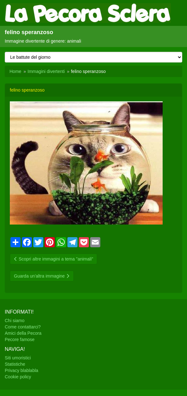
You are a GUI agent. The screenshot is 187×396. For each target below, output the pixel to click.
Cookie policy (18, 376)
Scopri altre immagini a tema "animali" (53, 258)
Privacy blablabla (21, 370)
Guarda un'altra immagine (42, 276)
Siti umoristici (18, 357)
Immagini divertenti (46, 71)
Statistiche (15, 364)
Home (15, 71)
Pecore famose (19, 339)
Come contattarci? (23, 326)
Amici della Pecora (23, 333)
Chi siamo (14, 320)
